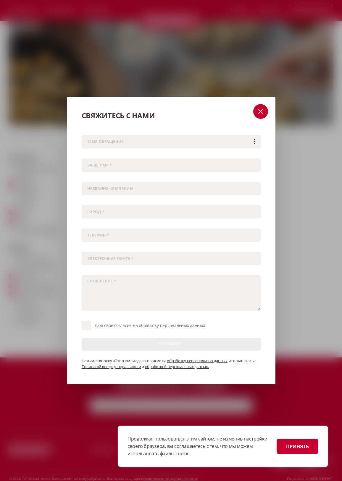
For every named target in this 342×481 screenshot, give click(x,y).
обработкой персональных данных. (177, 366)
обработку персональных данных (197, 360)
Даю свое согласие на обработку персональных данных (150, 325)
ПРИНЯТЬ (297, 446)
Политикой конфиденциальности (111, 366)
